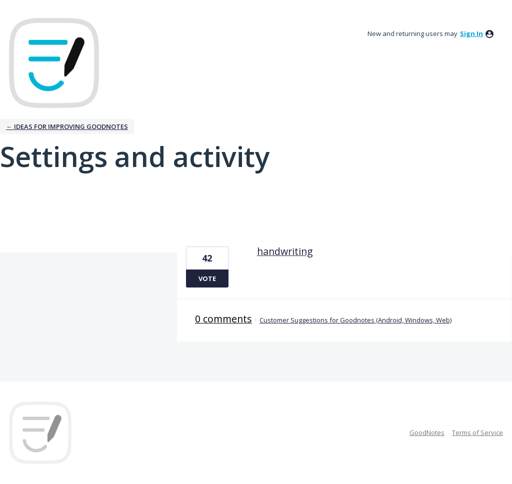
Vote (207, 278)
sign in (471, 33)
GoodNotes (427, 432)
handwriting (285, 251)
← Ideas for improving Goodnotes (67, 126)
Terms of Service (477, 432)
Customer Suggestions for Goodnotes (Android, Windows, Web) (356, 320)
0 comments (223, 319)
